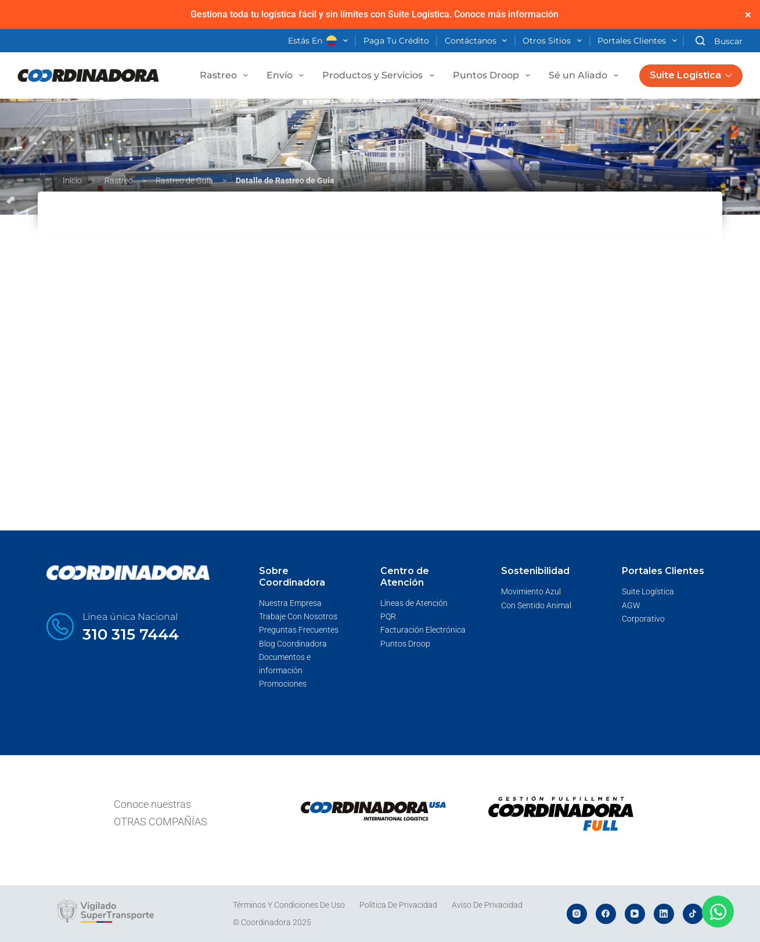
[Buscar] (719, 41)
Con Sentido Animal (536, 605)
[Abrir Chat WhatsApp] (718, 911)
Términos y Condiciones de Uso (289, 904)
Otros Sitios (554, 41)
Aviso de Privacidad (487, 904)
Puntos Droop (494, 75)
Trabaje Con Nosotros (298, 616)
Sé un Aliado (586, 75)
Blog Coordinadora (293, 643)
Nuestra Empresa (290, 603)
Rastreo (226, 75)
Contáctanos (478, 41)
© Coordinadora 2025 (272, 922)
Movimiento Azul (531, 591)
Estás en (320, 41)
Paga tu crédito (396, 40)
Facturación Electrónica (423, 629)
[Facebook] (606, 914)
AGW (631, 605)
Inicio (72, 180)
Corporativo (643, 618)
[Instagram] (577, 914)
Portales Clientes (639, 41)
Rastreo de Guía (184, 180)
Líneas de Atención (414, 603)
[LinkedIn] (664, 914)
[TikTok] (693, 914)
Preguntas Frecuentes (298, 629)
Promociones (283, 683)
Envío (287, 75)
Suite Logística (691, 75)
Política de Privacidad (398, 904)
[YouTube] (635, 914)
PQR (388, 616)
